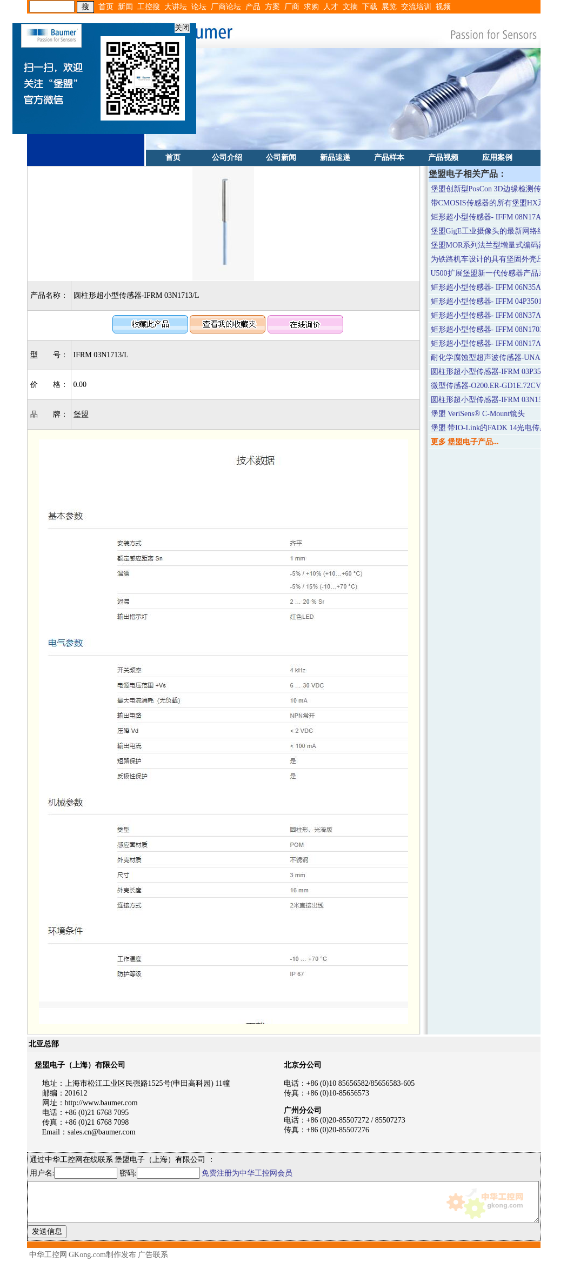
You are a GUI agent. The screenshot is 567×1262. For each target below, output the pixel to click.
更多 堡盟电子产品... (465, 442)
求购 (311, 7)
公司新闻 (281, 157)
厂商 (291, 7)
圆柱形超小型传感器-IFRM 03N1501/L (494, 400)
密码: (160, 1173)
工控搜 (148, 7)
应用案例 (497, 157)
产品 (253, 7)
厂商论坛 (226, 7)
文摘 (350, 7)
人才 (330, 7)
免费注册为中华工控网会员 (247, 1173)
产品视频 (443, 157)
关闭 (180, 26)
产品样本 (389, 157)
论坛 (198, 7)
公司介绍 (227, 157)
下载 (369, 7)
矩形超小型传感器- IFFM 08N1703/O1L (495, 329)
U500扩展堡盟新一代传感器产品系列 (492, 273)
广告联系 (153, 1255)
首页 (106, 7)
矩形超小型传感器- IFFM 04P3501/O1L (494, 301)
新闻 (125, 7)
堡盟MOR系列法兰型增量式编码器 (488, 245)
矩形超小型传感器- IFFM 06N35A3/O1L (496, 287)
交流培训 (416, 7)
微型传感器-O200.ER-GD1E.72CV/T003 (495, 386)
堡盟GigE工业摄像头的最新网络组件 (492, 231)
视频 (443, 7)
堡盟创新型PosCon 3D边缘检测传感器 (493, 189)
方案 (272, 7)
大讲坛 (175, 7)
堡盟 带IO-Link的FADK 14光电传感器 (493, 428)
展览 (389, 7)
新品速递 (335, 157)
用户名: (74, 1173)
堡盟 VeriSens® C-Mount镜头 (478, 414)
